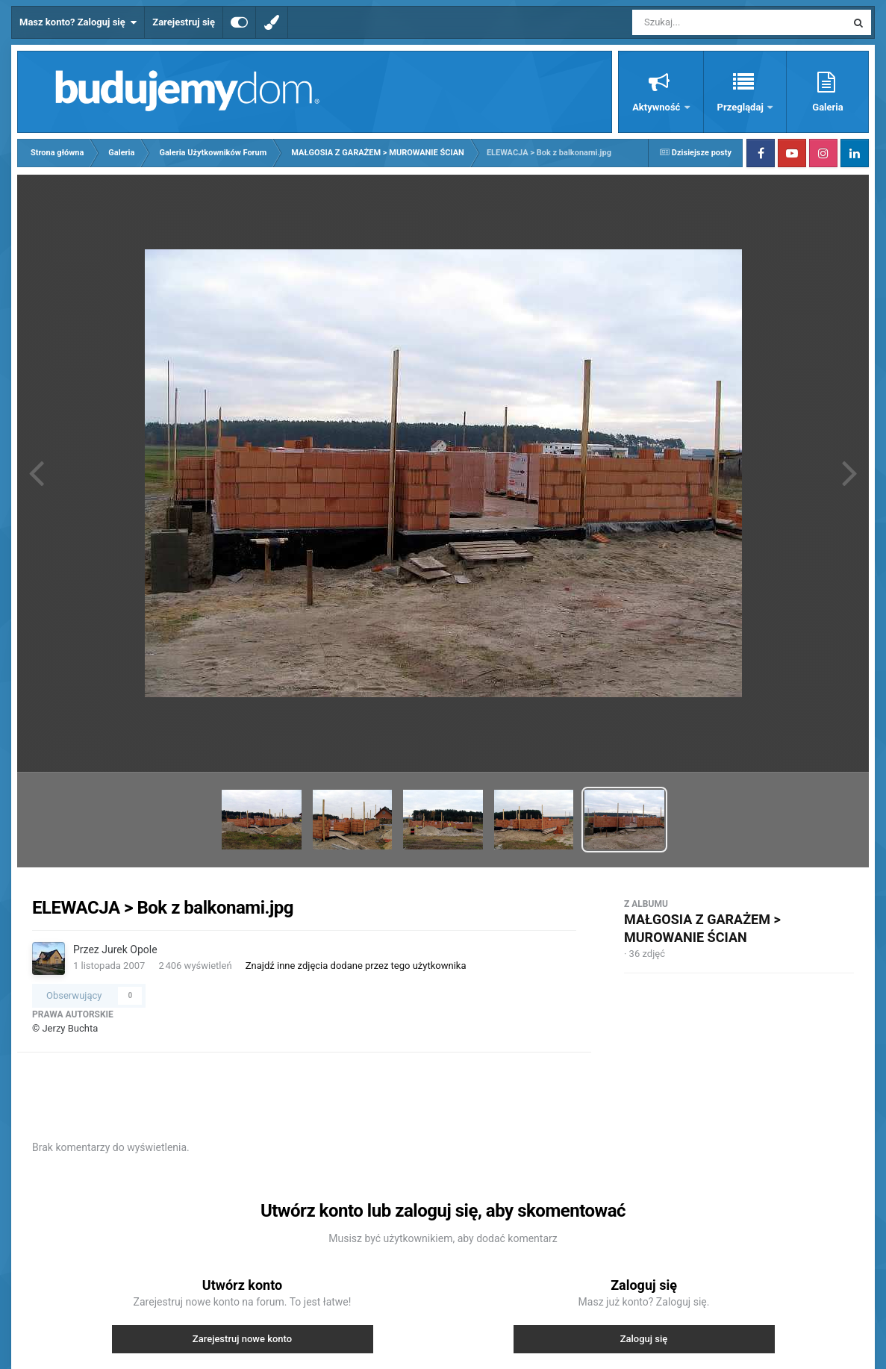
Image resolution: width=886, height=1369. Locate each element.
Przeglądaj (741, 107)
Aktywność (657, 107)
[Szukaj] (705, 22)
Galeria (827, 107)
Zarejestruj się (183, 22)
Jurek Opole (129, 949)
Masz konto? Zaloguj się (78, 22)
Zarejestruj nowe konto (242, 1338)
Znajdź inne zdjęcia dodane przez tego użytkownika (356, 965)
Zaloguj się (644, 1338)
